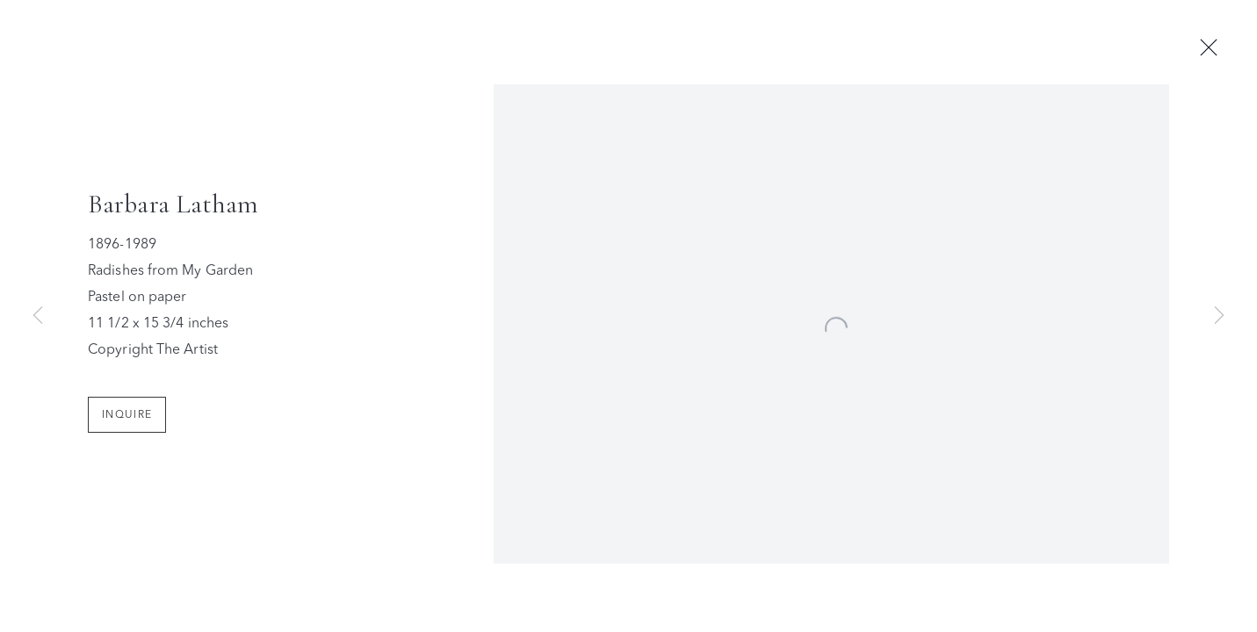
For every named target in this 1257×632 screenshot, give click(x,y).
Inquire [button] (127, 418)
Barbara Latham (173, 207)
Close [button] (1212, 48)
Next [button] (1219, 316)
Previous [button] (38, 316)
